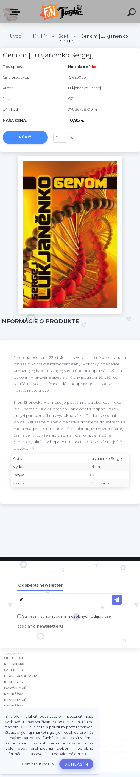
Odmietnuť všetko (38, 764)
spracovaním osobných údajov (74, 616)
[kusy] (60, 138)
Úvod (16, 36)
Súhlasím (76, 764)
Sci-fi (63, 36)
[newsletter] (117, 600)
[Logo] (61, 11)
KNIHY (40, 36)
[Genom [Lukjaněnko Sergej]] (70, 157)
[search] (132, 13)
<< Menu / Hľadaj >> (15, 12)
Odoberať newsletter (40, 585)
